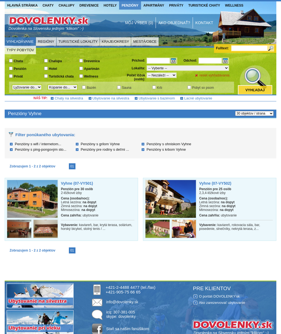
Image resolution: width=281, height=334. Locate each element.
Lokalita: (138, 68)
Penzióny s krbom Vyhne (166, 149)
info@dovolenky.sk (122, 302)
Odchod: (190, 60)
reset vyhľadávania (214, 75)
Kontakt (204, 23)
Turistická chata (61, 76)
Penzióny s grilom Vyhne (100, 144)
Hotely (110, 5)
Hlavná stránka (22, 5)
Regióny (46, 41)
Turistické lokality (78, 41)
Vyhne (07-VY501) (77, 183)
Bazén (91, 88)
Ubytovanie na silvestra (110, 98)
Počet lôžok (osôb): (136, 77)
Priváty (176, 5)
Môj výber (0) (139, 23)
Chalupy (67, 5)
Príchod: (138, 60)
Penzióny (130, 5)
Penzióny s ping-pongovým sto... (40, 149)
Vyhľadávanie (20, 41)
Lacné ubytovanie (198, 98)
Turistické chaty (204, 5)
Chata (18, 61)
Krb (159, 88)
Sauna (126, 88)
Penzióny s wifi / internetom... (38, 144)
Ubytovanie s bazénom (157, 98)
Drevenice (89, 5)
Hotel (53, 69)
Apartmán (91, 69)
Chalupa (55, 61)
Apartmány (154, 5)
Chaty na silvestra (69, 98)
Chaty (48, 5)
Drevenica (92, 61)
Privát (18, 76)
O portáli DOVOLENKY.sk (219, 296)
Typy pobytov (20, 50)
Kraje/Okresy (115, 41)
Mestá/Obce (144, 41)
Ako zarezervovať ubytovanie (222, 303)
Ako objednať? (174, 23)
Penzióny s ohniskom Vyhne (169, 144)
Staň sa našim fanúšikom (127, 329)
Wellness (234, 5)
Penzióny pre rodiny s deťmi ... (105, 149)
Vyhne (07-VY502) (215, 183)
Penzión (20, 69)
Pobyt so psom (203, 88)
